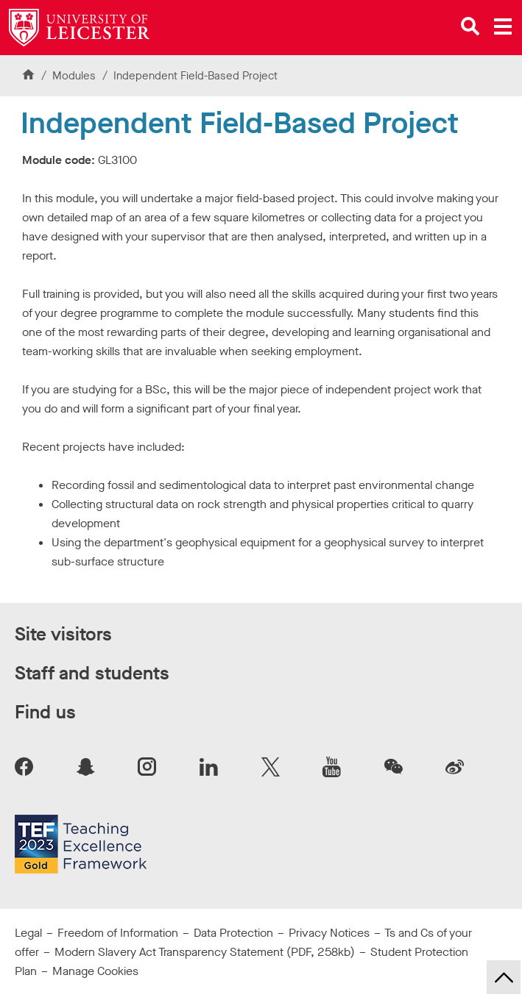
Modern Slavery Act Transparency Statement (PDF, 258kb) (204, 952)
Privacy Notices (329, 932)
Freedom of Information (117, 932)
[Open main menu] (502, 26)
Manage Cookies (95, 971)
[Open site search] (470, 26)
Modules (75, 75)
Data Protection (233, 932)
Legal (28, 932)
